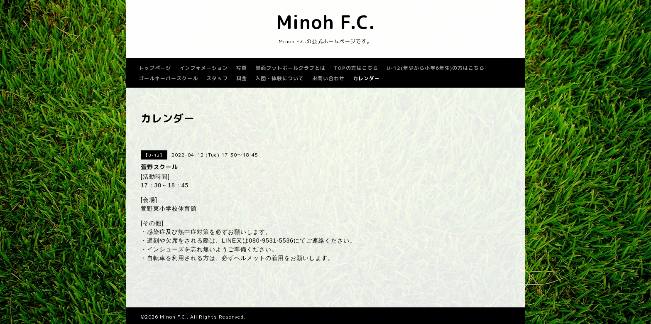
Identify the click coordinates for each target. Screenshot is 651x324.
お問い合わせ (328, 78)
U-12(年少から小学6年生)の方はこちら (436, 67)
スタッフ (217, 78)
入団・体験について (279, 78)
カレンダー (366, 78)
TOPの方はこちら (356, 67)
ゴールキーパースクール (168, 78)
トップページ (155, 67)
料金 (241, 78)
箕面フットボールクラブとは (290, 67)
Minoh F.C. (325, 22)
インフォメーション (203, 67)
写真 (241, 67)
